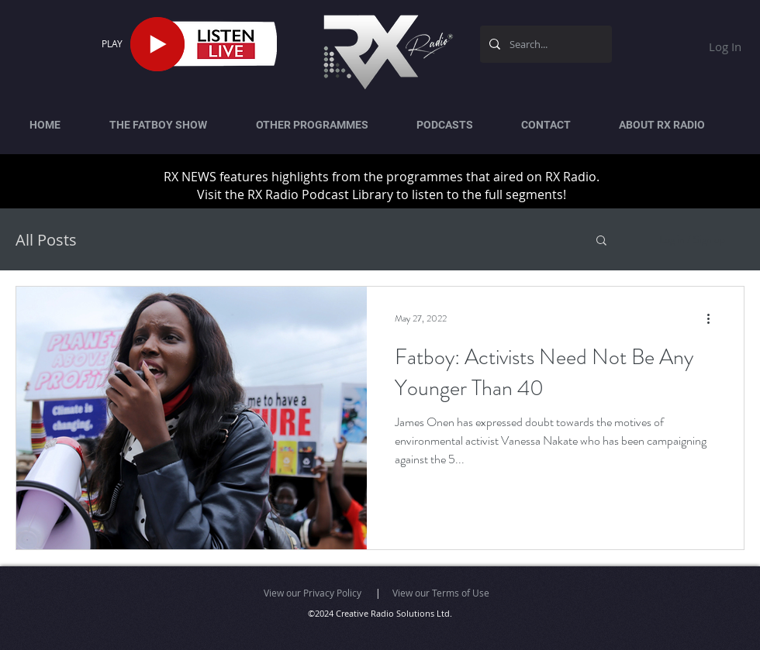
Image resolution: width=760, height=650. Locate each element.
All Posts (46, 239)
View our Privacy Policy (312, 592)
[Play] (157, 44)
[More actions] (713, 318)
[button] (601, 241)
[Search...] (544, 44)
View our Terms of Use (440, 592)
